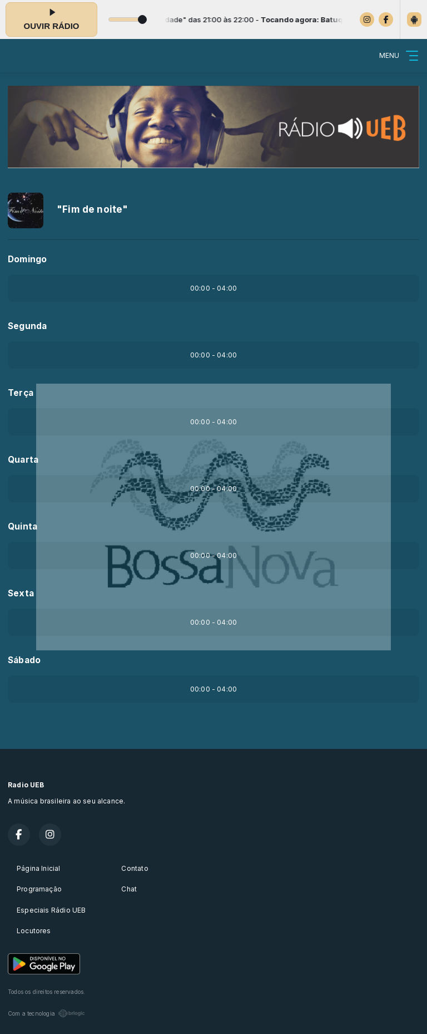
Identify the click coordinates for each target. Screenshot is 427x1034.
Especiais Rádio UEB (51, 910)
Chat (129, 889)
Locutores (34, 931)
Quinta (22, 526)
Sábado (24, 660)
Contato (134, 868)
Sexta (21, 593)
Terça (20, 393)
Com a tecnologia (46, 1013)
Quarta (23, 459)
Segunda (27, 326)
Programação (39, 889)
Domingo (27, 259)
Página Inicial (39, 868)
